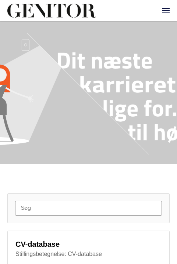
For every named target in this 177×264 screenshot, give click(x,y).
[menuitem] (166, 10)
